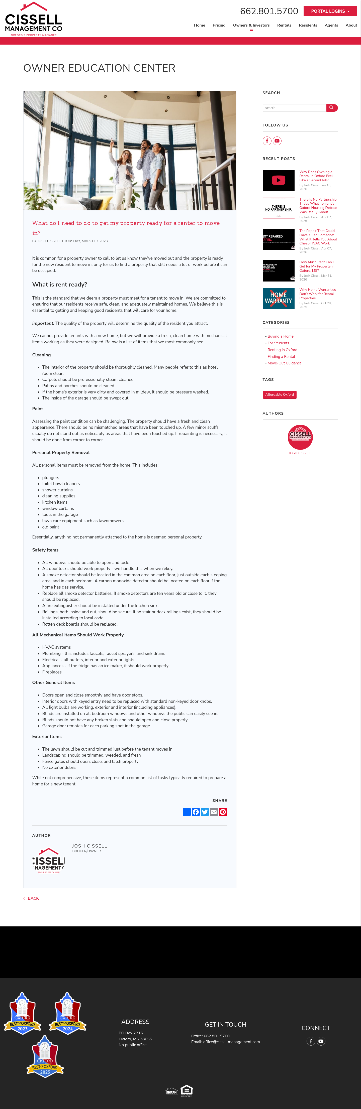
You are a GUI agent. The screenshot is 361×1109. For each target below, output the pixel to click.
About (351, 25)
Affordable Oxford (279, 394)
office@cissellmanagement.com (231, 1042)
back (31, 898)
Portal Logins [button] (328, 11)
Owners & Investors (251, 25)
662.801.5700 (269, 11)
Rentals (284, 25)
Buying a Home (281, 336)
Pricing (219, 25)
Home (199, 25)
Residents (308, 25)
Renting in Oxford (283, 349)
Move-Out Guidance (285, 363)
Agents (331, 25)
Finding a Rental (281, 356)
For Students (278, 343)
